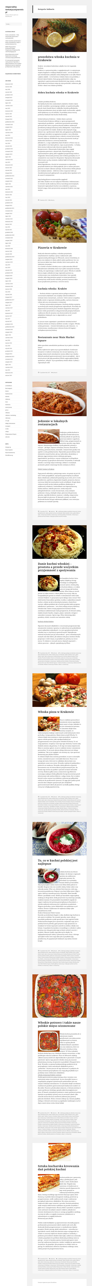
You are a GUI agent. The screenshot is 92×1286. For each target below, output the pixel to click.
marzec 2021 (8, 224)
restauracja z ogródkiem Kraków (51, 806)
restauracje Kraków (74, 661)
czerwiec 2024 (9, 132)
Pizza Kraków (58, 801)
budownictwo (8, 394)
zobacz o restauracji (63, 664)
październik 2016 (9, 327)
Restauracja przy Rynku (58, 1263)
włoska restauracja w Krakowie (69, 1132)
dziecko (7, 396)
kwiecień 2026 (9, 84)
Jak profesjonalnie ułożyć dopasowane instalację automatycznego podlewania (12, 56)
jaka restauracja (49, 656)
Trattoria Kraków (62, 663)
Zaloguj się (8, 447)
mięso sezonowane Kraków (66, 1119)
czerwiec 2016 (9, 337)
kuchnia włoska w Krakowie (52, 1119)
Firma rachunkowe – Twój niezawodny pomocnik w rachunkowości (12, 36)
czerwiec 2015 (9, 367)
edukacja (7, 399)
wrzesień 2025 (9, 100)
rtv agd (7, 420)
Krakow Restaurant (58, 656)
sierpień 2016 (8, 332)
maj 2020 (7, 246)
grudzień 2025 (9, 95)
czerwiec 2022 (9, 186)
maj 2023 (7, 162)
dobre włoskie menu (70, 654)
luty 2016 (7, 345)
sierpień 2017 (8, 302)
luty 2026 (7, 89)
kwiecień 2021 (9, 221)
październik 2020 (9, 235)
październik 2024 (9, 122)
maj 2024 (7, 135)
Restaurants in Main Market (45, 962)
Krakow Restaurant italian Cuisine (65, 1118)
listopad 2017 (8, 297)
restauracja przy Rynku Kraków (72, 659)
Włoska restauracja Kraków (51, 664)
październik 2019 (9, 256)
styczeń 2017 (8, 321)
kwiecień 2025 (9, 111)
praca (6, 410)
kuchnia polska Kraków (43, 955)
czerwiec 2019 (9, 262)
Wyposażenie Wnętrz (10, 434)
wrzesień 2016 (9, 329)
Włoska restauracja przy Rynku (55, 811)
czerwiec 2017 (9, 308)
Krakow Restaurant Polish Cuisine (71, 954)
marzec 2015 (8, 375)
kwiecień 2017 (9, 313)
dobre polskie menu (68, 513)
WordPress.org (9, 455)
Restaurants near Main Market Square (47, 663)
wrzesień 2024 (9, 124)
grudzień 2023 (9, 149)
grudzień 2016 (9, 324)
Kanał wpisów (9, 450)
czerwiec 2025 (9, 105)
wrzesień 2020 (9, 238)
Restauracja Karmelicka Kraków (46, 659)
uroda (7, 429)
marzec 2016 (8, 343)
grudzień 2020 (9, 232)
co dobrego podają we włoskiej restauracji (70, 653)
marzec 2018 (8, 289)
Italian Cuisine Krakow (63, 1116)
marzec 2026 (8, 86)
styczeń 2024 (8, 146)
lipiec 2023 (8, 157)
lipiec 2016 (8, 335)
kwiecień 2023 (9, 165)
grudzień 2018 (9, 273)
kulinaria (7, 404)
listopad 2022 (8, 173)
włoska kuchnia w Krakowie (67, 810)
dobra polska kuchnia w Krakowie (54, 513)
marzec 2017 (8, 316)
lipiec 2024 (8, 130)
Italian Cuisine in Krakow (51, 1116)
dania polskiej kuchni (43, 952)
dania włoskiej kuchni (43, 654)
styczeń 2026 (8, 92)
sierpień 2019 (8, 259)
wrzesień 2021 (9, 211)
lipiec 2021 (8, 216)
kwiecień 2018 (9, 286)
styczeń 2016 (8, 348)
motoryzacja (8, 407)
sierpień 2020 (8, 240)
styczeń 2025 (8, 116)
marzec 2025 (8, 114)
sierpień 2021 (8, 213)
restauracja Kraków (46, 514)
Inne (6, 402)
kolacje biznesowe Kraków (59, 800)
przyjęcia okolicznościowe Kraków (63, 803)
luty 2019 (7, 267)
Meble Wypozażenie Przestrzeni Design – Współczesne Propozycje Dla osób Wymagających (12, 49)
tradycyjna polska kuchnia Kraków (58, 516)
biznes (7, 391)
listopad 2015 (8, 354)
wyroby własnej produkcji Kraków (52, 810)
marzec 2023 (8, 167)
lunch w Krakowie (50, 801)
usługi (7, 431)
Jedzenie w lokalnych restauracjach (53, 422)
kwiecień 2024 (9, 138)
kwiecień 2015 (9, 372)
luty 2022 (7, 197)
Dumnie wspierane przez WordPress (47, 1282)
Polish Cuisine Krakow (43, 957)
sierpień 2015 (8, 362)
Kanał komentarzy (10, 452)
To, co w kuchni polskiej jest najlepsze (58, 862)
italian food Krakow (74, 1116)
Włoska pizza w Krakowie (56, 712)
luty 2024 (7, 143)
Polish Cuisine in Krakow (46, 469)
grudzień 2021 (9, 203)
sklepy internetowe (10, 423)
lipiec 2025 (8, 103)
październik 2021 (9, 208)
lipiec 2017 (8, 305)
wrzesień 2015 (9, 359)
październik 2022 (9, 176)
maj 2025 (7, 108)
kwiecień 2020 (9, 248)
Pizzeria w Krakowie (52, 247)
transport (7, 426)
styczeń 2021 (8, 229)
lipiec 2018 (8, 281)
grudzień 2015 (9, 351)
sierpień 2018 (8, 278)
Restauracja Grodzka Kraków (56, 957)
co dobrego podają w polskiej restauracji (67, 511)
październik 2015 (9, 356)
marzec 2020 (8, 251)
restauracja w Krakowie (44, 661)
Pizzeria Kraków (46, 658)
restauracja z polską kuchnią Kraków (61, 960)
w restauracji (69, 663)
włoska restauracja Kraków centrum (49, 1075)
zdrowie (7, 437)
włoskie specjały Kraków (70, 811)
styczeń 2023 (8, 170)
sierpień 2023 (8, 154)
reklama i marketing (10, 415)
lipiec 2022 (8, 184)
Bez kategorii (8, 388)
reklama (7, 412)
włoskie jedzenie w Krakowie (54, 1134)
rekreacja (7, 418)
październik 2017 (9, 300)
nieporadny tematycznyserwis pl (14, 9)
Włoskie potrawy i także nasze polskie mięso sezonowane (59, 1024)
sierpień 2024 (8, 127)
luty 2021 (7, 227)
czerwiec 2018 (9, 283)
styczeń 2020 (8, 254)
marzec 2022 (8, 194)
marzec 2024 (8, 140)
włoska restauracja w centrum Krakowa (51, 1132)
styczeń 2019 (8, 270)
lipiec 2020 (8, 243)
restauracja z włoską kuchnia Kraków (59, 661)
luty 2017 (7, 318)
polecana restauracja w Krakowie (69, 658)
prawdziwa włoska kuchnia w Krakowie (59, 58)
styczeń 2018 (8, 294)
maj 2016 (7, 340)
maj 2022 (7, 189)
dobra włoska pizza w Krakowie (56, 654)
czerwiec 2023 (9, 159)
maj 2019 (7, 265)
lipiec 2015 (8, 364)
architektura (8, 385)
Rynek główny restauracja (57, 964)
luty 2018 (7, 292)
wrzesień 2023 (9, 151)
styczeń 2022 (8, 200)
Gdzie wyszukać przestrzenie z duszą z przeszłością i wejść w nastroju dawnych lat (13, 42)
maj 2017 (7, 310)
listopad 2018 (8, 275)
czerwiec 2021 (9, 219)
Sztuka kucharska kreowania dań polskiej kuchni (58, 1167)
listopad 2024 (8, 119)
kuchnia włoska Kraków (46, 621)
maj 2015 (7, 370)
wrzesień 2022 (9, 178)
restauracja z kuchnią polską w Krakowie (61, 514)
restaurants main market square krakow (62, 962)
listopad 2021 (8, 205)
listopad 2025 (8, 97)
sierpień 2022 (8, 181)
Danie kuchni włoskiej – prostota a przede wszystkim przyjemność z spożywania (58, 567)
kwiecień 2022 (9, 192)
